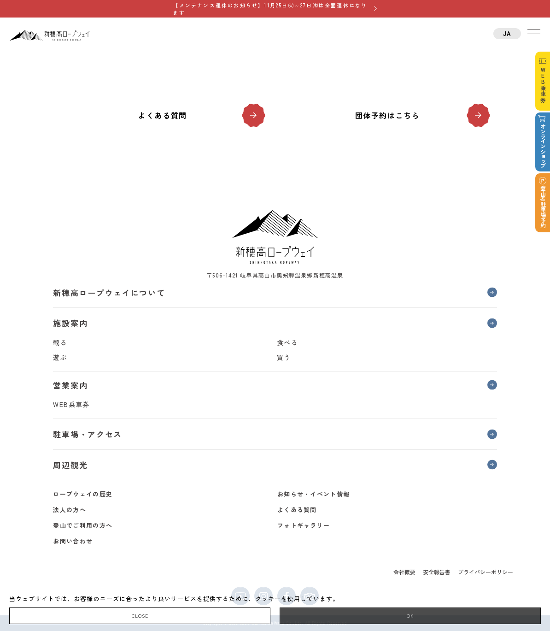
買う (284, 357)
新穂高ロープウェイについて (109, 292)
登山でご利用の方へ (82, 525)
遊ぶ (60, 357)
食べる (287, 342)
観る (60, 342)
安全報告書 (437, 572)
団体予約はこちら (387, 115)
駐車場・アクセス (87, 434)
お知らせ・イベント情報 (313, 493)
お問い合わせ (73, 541)
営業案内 (70, 385)
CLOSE (140, 615)
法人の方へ (69, 509)
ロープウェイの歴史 (82, 493)
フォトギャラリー (303, 525)
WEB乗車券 (71, 404)
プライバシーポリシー (485, 572)
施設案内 (70, 323)
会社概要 (404, 572)
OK (410, 615)
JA (507, 33)
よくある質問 (162, 115)
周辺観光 (70, 465)
